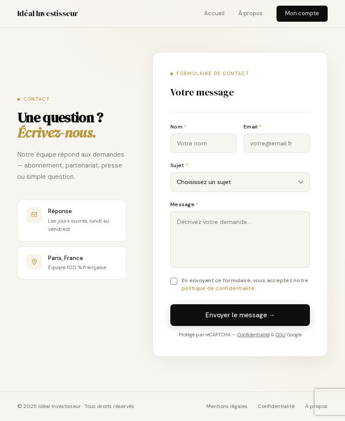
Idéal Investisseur (47, 13)
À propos (250, 13)
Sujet (179, 165)
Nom (178, 126)
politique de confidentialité (218, 288)
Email (253, 126)
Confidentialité (254, 335)
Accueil (214, 13)
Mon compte (302, 13)
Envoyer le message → (240, 315)
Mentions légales (226, 406)
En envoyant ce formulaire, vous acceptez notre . (245, 284)
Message (184, 204)
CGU (281, 335)
